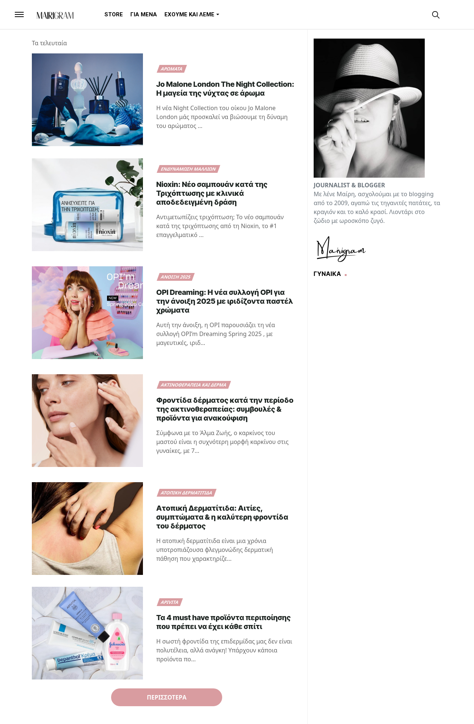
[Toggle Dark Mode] (449, 14)
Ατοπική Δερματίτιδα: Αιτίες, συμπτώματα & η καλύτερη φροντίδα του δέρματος (222, 517)
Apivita (170, 602)
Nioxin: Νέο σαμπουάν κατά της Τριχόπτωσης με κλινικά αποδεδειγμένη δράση (211, 193)
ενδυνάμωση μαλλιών (188, 169)
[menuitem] (113, 14)
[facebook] (411, 14)
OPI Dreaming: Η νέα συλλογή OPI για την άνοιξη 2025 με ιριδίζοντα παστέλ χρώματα (224, 301)
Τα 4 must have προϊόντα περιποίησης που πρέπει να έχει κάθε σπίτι (223, 622)
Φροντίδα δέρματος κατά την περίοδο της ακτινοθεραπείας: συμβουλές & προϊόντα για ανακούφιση (224, 409)
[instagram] (423, 14)
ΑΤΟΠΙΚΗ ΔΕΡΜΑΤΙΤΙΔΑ (186, 493)
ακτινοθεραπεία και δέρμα (194, 385)
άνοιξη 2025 (176, 277)
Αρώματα (172, 69)
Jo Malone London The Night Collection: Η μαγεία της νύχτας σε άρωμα (225, 89)
